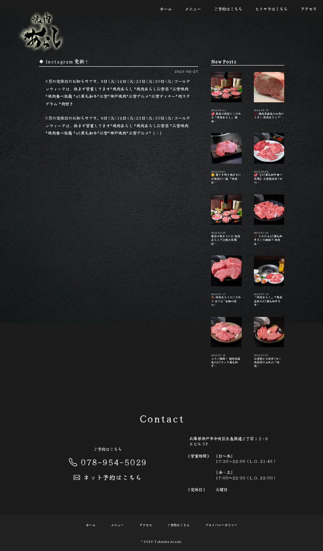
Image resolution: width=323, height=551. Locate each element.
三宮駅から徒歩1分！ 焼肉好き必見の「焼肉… (269, 342)
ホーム (166, 9)
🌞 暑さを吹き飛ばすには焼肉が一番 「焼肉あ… (226, 158)
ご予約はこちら (228, 9)
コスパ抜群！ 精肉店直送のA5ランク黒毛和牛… (226, 342)
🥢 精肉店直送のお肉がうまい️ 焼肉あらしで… (269, 96)
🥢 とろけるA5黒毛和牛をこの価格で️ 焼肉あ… (269, 220)
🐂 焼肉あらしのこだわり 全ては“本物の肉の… (226, 281)
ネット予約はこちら (107, 477)
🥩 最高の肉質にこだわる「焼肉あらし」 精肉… (226, 97)
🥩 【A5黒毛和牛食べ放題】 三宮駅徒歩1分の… (269, 158)
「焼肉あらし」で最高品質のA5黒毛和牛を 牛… (269, 281)
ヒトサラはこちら (271, 9)
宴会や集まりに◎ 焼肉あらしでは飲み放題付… (226, 220)
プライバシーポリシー (221, 525)
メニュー (193, 9)
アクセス (308, 9)
